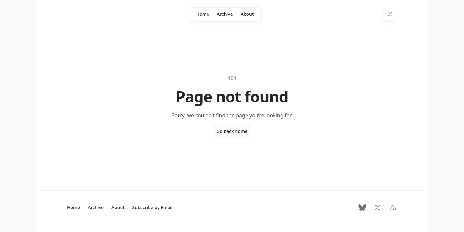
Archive (225, 14)
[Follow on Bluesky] (362, 207)
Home (202, 14)
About (247, 14)
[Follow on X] (377, 207)
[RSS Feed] (393, 207)
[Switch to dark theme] (390, 14)
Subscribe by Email (152, 207)
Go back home (232, 131)
